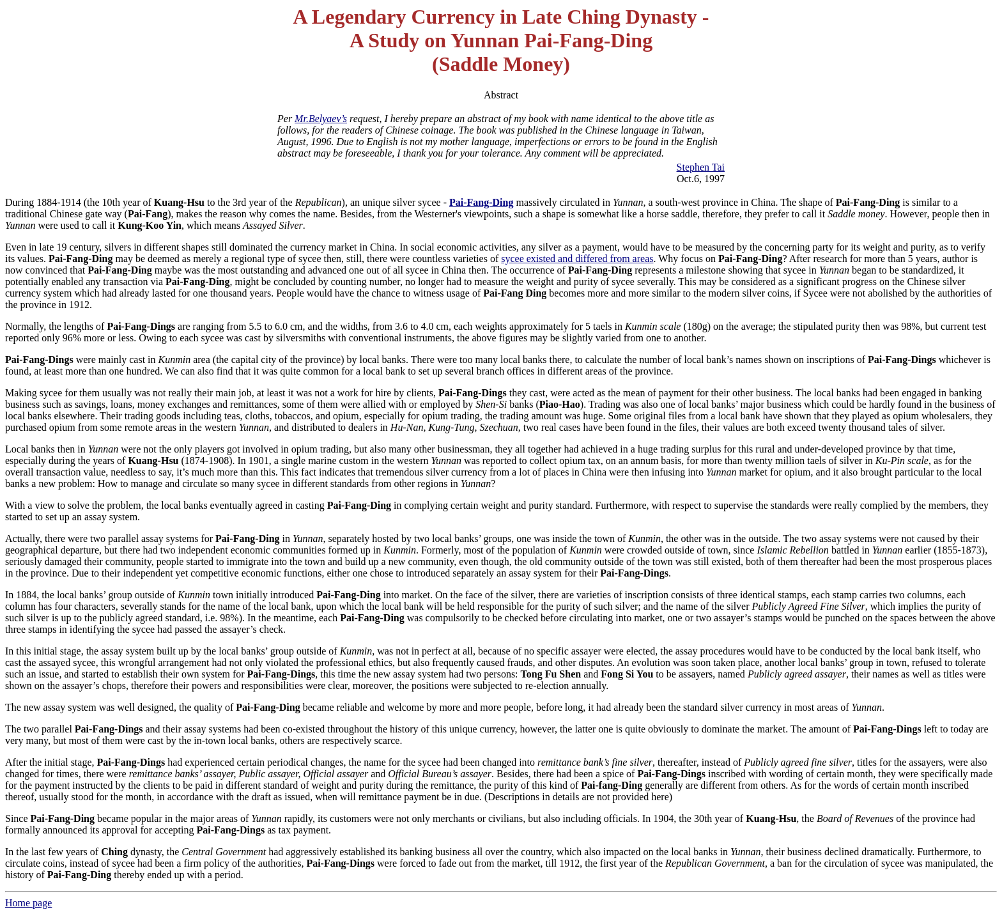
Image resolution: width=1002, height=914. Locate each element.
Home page (28, 902)
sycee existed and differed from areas (577, 258)
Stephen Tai (701, 167)
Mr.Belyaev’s (321, 118)
